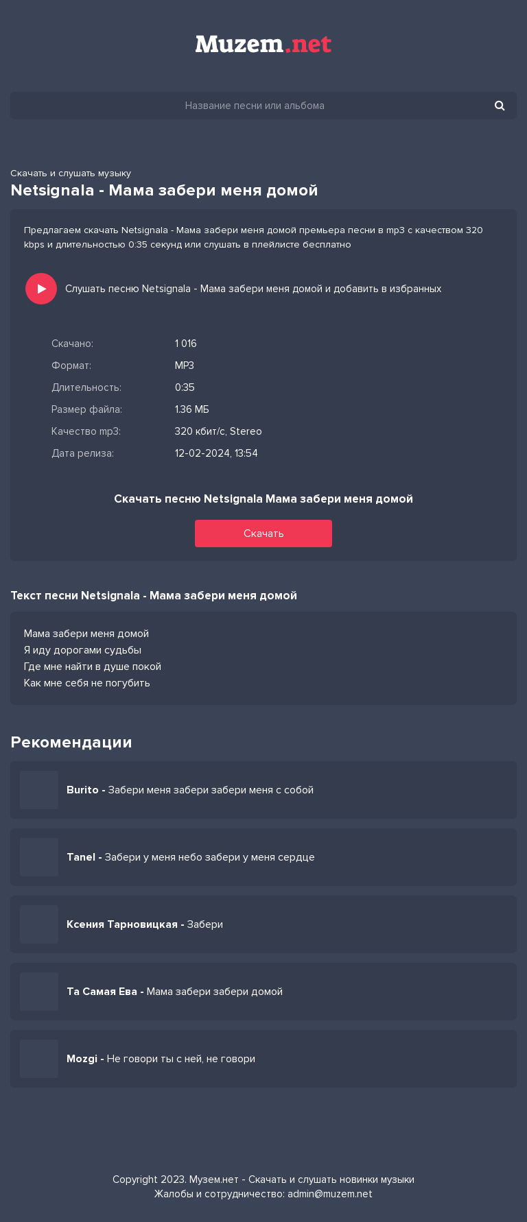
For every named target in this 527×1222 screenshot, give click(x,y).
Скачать (264, 533)
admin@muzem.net (330, 1194)
